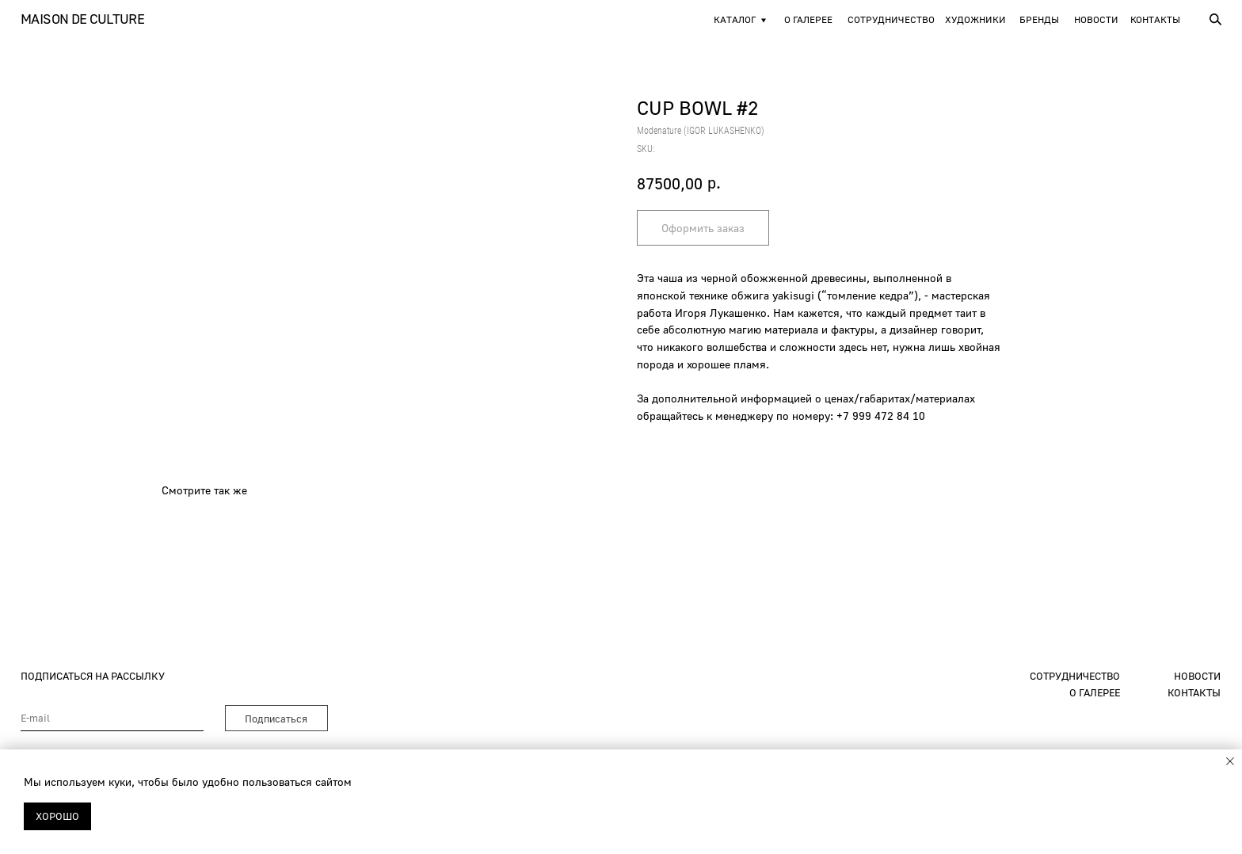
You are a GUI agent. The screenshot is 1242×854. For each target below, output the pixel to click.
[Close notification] (1230, 761)
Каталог (735, 19)
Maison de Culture (82, 18)
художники (975, 19)
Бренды (1039, 19)
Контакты (1155, 19)
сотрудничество (1075, 675)
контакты (1194, 692)
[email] (112, 718)
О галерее (808, 19)
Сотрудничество (891, 19)
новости (1096, 19)
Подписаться (276, 718)
